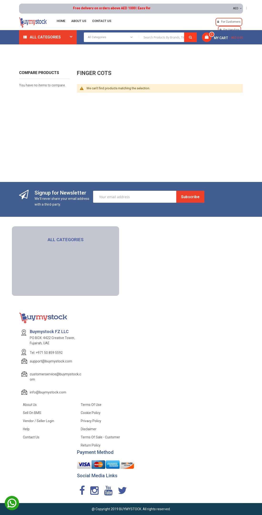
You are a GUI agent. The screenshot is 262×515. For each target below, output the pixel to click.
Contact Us (31, 437)
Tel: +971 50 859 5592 (46, 353)
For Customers (231, 21)
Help (26, 429)
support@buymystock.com (51, 361)
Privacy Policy (91, 421)
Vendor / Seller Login (38, 421)
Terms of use (91, 405)
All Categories (45, 37)
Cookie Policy (91, 413)
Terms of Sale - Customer (100, 437)
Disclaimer (88, 429)
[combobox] (140, 37)
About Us (30, 405)
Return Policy (91, 445)
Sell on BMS (32, 413)
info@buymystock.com (48, 392)
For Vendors (231, 30)
